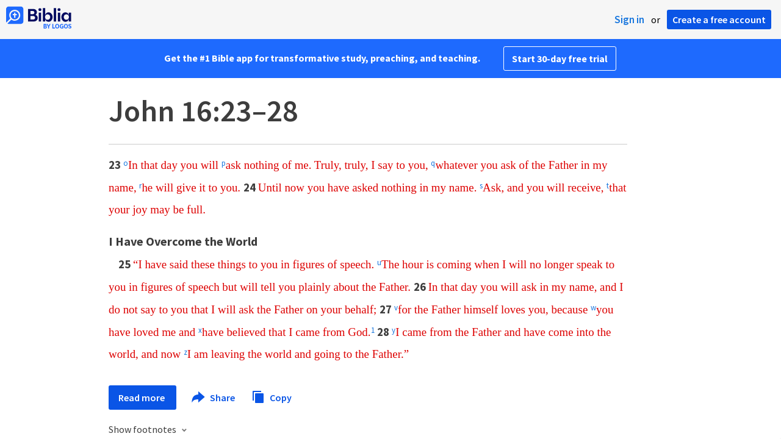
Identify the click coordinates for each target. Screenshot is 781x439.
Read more (142, 397)
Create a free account (719, 19)
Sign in (629, 19)
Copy (271, 396)
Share (214, 397)
